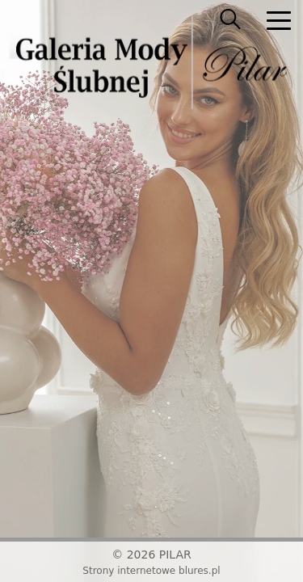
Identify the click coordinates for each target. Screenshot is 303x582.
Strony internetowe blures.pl (151, 570)
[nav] (279, 20)
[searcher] (230, 20)
